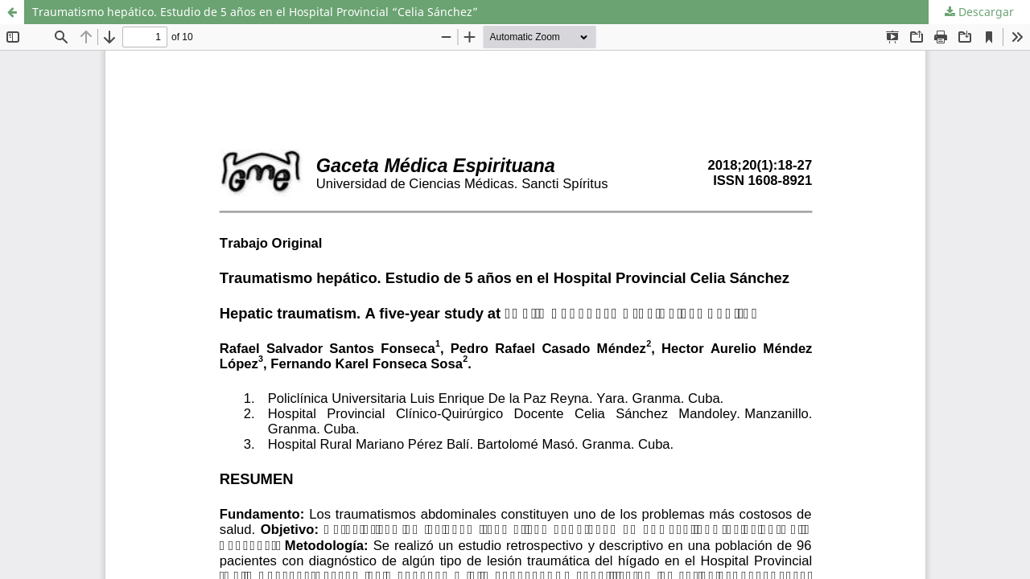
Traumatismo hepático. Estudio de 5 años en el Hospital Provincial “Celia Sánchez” (255, 11)
